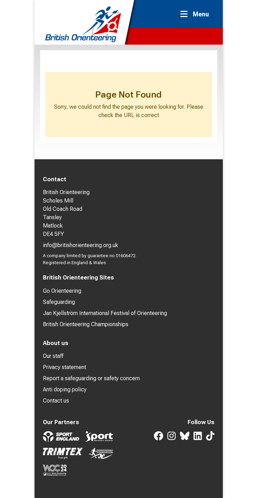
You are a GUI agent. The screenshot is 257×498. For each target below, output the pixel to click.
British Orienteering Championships (85, 324)
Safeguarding (59, 302)
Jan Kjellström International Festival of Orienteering (105, 313)
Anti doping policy (64, 389)
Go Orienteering (62, 291)
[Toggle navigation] (196, 14)
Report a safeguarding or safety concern (91, 378)
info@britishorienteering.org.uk (80, 245)
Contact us (56, 400)
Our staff (53, 356)
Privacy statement (64, 367)
